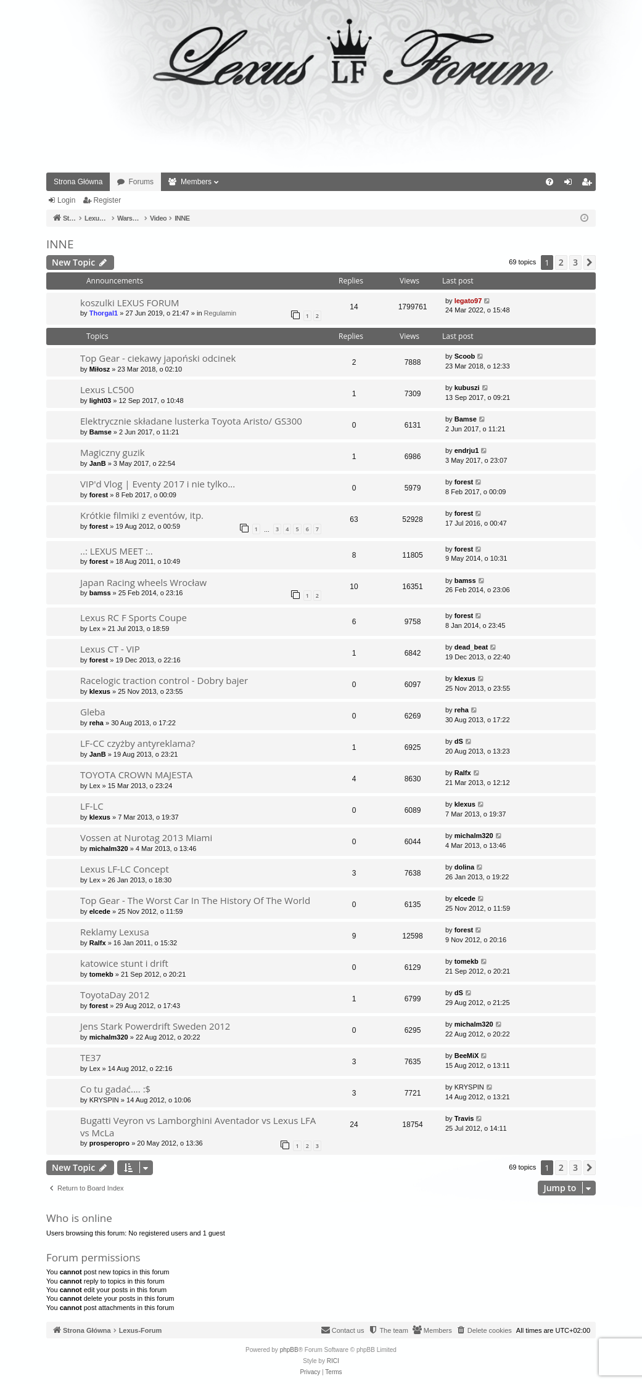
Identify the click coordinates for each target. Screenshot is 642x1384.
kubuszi (467, 387)
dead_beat (471, 647)
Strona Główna (78, 181)
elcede (99, 911)
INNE (59, 244)
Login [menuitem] (570, 184)
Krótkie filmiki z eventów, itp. (142, 515)
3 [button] (575, 262)
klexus (99, 691)
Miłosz (99, 369)
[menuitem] (549, 182)
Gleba (92, 712)
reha (96, 723)
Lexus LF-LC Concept (124, 869)
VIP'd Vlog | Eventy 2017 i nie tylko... (157, 484)
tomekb (101, 974)
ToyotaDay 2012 (114, 994)
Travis (464, 1118)
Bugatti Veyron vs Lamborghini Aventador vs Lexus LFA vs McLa (198, 1126)
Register (107, 200)
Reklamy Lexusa (114, 932)
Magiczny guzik (112, 452)
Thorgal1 (103, 313)
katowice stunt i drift (124, 963)
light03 (100, 400)
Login (66, 200)
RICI (333, 1361)
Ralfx (463, 772)
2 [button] (561, 262)
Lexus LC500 (107, 389)
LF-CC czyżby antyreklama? (137, 743)
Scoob (465, 356)
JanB (97, 463)
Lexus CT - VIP (110, 649)
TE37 (90, 1057)
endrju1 (467, 450)
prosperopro (109, 1143)
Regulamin (220, 313)
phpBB (289, 1349)
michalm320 (108, 848)
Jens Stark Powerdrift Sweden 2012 (155, 1026)
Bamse (100, 432)
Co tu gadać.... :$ (115, 1089)
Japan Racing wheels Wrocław (143, 582)
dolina (464, 867)
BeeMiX (467, 1055)
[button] (589, 262)
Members (196, 181)
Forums (141, 181)
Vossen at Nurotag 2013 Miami (146, 837)
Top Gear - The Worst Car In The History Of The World (195, 900)
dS (459, 741)
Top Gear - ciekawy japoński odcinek (158, 358)
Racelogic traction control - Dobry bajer (164, 680)
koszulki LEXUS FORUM (129, 302)
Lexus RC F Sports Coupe (133, 617)
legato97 (468, 300)
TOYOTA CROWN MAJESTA (136, 774)
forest (99, 495)
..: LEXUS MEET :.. (116, 551)
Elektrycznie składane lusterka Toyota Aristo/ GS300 (191, 421)
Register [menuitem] (589, 184)
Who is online (79, 1218)
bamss (100, 592)
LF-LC (92, 806)
